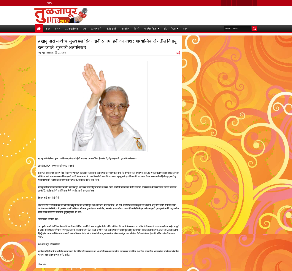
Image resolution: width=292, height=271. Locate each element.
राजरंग (57, 28)
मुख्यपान (39, 28)
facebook (228, 3)
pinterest (255, 3)
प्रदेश (48, 28)
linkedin (244, 3)
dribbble (249, 3)
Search (254, 28)
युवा (84, 28)
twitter (223, 3)
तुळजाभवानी (96, 28)
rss (239, 3)
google (234, 3)
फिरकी (136, 28)
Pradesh (49, 53)
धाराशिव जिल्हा (150, 28)
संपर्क (185, 28)
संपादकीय (125, 28)
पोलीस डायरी (111, 28)
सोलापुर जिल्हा (170, 28)
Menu (49, 3)
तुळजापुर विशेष (71, 28)
